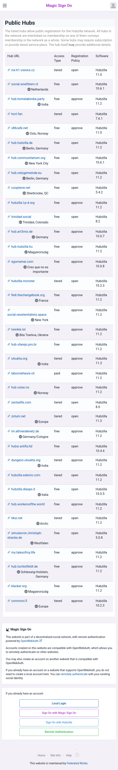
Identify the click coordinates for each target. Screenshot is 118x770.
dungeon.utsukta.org (23, 460)
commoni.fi (17, 601)
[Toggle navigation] (5, 5)
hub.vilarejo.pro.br (22, 344)
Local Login (59, 703)
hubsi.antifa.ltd (19, 446)
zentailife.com (19, 402)
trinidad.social (19, 217)
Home (41, 755)
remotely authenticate (74, 674)
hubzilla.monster (21, 281)
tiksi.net (14, 518)
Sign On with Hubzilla (59, 722)
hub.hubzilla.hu (19, 246)
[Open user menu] (113, 5)
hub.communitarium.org (26, 158)
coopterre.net (18, 188)
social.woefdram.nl (22, 84)
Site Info (55, 755)
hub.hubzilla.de (19, 143)
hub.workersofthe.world (26, 504)
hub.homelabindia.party (26, 99)
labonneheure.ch (21, 373)
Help (69, 755)
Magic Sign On (59, 6)
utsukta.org (17, 358)
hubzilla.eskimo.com (23, 475)
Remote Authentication (59, 731)
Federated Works (77, 763)
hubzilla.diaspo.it (21, 489)
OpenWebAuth (31, 640)
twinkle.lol (16, 329)
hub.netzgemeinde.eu (24, 173)
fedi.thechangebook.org (26, 295)
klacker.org (17, 586)
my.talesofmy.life (21, 552)
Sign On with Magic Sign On (59, 712)
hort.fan (14, 114)
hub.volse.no (18, 387)
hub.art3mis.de (19, 231)
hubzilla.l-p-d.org (20, 203)
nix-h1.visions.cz (21, 70)
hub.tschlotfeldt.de (22, 566)
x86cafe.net (17, 128)
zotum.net (16, 416)
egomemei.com (20, 262)
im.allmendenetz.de (23, 431)
